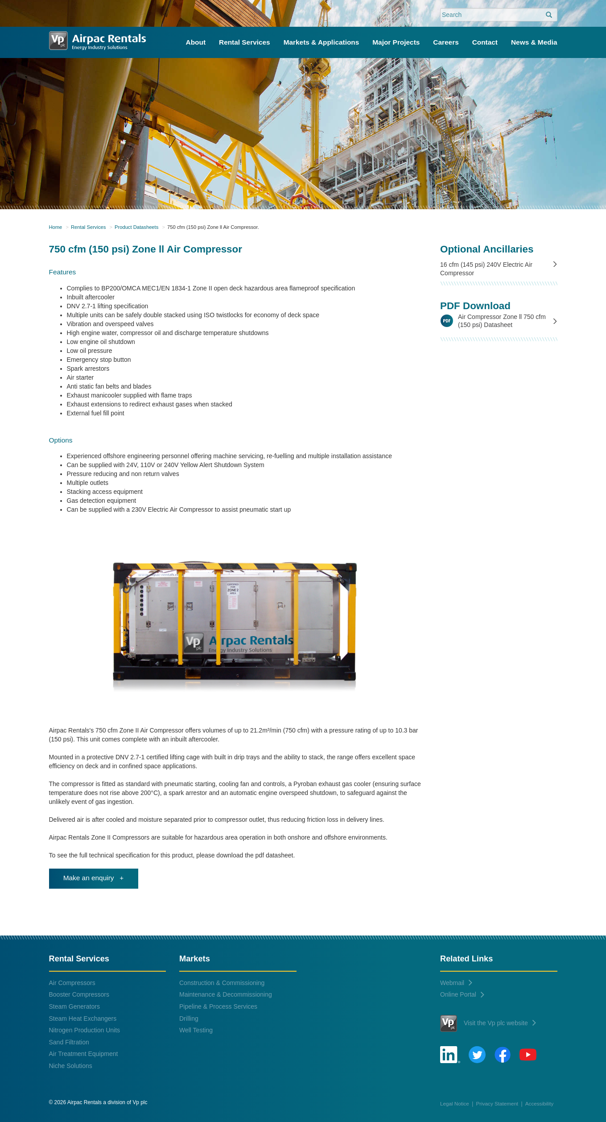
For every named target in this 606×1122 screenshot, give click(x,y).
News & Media (534, 42)
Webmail (456, 982)
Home (55, 227)
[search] (548, 15)
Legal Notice (454, 1103)
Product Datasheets (136, 227)
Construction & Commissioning (221, 982)
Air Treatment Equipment (83, 1053)
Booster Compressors (79, 994)
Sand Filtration (69, 1042)
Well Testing (196, 1030)
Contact (485, 42)
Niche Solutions (70, 1065)
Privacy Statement (497, 1103)
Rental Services (244, 42)
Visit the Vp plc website (488, 1023)
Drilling (188, 1018)
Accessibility (539, 1103)
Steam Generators (74, 1006)
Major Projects (396, 42)
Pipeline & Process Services (218, 1006)
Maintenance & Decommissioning (225, 994)
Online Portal (462, 994)
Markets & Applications (321, 42)
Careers (445, 42)
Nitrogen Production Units (84, 1030)
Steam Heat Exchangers (83, 1018)
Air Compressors (72, 982)
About (196, 42)
